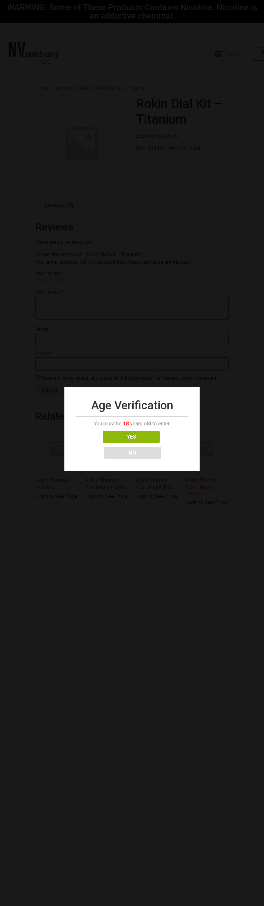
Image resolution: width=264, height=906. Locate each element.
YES (103, 437)
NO (160, 437)
